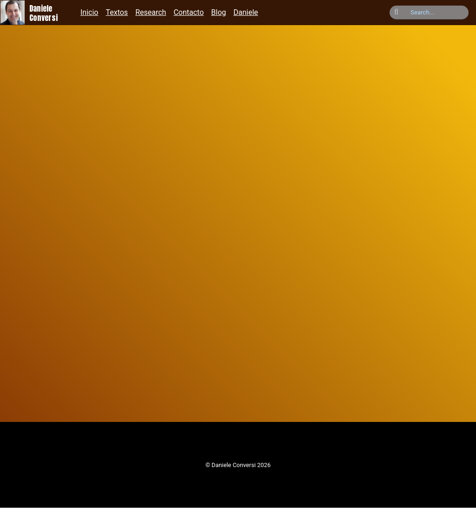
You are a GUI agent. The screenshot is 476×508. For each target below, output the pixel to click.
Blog (218, 12)
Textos (117, 12)
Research (150, 12)
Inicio (89, 12)
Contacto (188, 12)
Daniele (245, 12)
